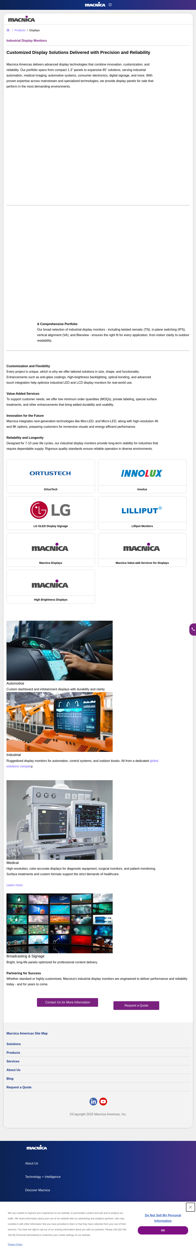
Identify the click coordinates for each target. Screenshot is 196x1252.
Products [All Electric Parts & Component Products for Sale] (13, 1052)
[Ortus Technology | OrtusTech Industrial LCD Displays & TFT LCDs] (51, 478)
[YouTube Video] (98, 146)
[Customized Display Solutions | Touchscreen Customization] (142, 552)
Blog (10, 1078)
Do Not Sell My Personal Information (163, 1218)
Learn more (14, 885)
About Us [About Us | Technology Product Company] (13, 1070)
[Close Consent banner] (190, 1207)
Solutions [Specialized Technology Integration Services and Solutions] (13, 1044)
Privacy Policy (15, 1244)
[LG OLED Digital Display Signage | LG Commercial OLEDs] (51, 515)
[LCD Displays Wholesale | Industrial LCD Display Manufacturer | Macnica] (51, 552)
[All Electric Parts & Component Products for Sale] (18, 30)
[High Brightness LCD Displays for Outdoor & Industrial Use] (51, 588)
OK (163, 1230)
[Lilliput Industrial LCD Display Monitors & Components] (142, 515)
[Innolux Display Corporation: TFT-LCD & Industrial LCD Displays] (142, 478)
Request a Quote (18, 1087)
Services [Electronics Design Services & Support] (12, 1061)
